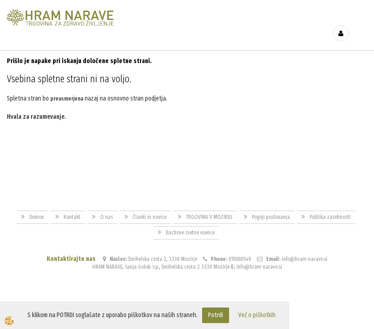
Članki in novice (149, 208)
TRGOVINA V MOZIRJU (209, 208)
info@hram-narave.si (304, 250)
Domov (36, 208)
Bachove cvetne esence (190, 224)
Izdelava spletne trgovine (177, 298)
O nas (106, 208)
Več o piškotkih (257, 315)
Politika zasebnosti (330, 208)
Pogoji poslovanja (271, 208)
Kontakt (72, 208)
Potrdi (215, 315)
